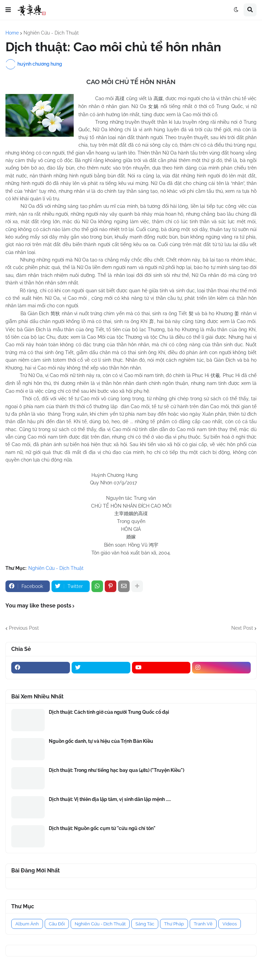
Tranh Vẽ (203, 923)
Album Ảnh (27, 923)
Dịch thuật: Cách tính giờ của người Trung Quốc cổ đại (109, 712)
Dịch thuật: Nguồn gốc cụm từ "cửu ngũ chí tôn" (102, 828)
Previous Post (24, 628)
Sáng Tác (144, 923)
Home (12, 32)
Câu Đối (57, 923)
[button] (8, 10)
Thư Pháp (174, 923)
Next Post (242, 628)
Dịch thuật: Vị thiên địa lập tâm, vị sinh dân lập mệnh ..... (110, 799)
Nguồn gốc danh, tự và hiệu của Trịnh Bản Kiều (101, 741)
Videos (229, 923)
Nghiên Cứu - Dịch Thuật (51, 32)
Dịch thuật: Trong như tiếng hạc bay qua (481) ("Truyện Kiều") (116, 770)
